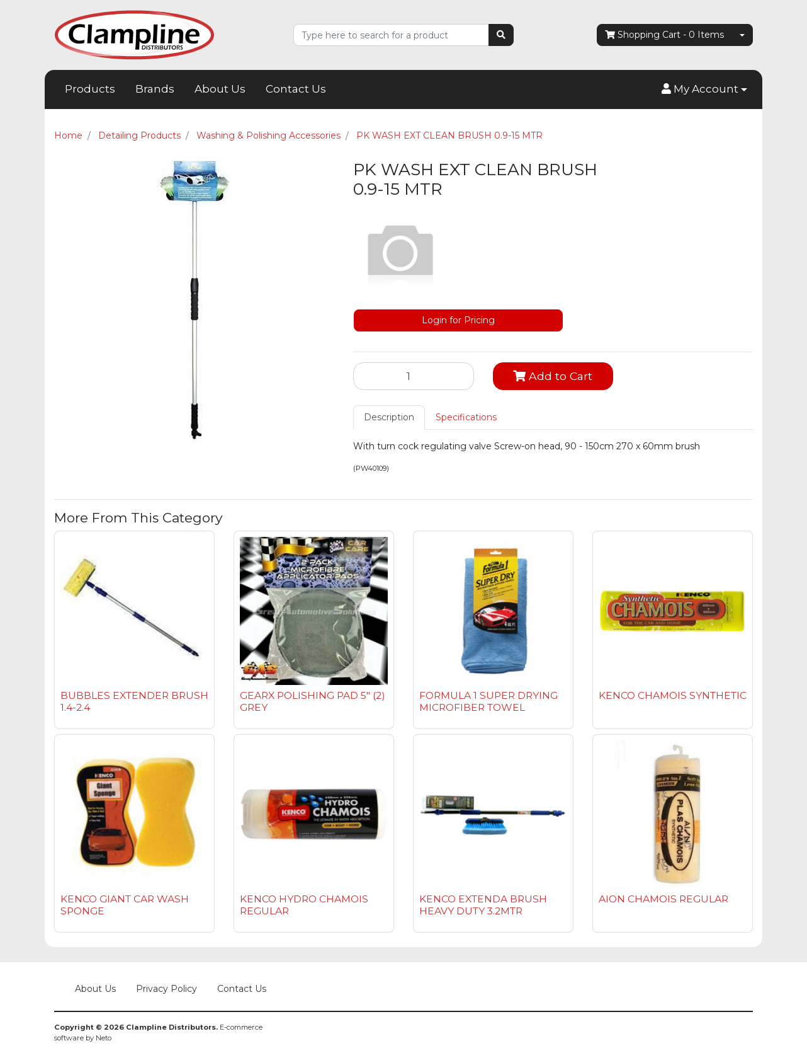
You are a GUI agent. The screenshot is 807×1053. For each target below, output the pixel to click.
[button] (704, 89)
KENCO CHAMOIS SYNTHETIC (673, 695)
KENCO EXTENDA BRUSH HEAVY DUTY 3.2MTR (483, 905)
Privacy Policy (166, 988)
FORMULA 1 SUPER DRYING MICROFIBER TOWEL (488, 701)
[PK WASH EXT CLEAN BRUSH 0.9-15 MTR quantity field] (413, 376)
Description (389, 417)
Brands (154, 89)
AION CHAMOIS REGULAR (663, 899)
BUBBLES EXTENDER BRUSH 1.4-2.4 (134, 701)
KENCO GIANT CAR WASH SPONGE (124, 905)
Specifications (466, 417)
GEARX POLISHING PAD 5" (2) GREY (312, 701)
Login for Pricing (458, 320)
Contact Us (296, 89)
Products (90, 89)
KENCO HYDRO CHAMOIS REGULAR (304, 905)
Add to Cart (552, 376)
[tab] (389, 417)
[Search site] (501, 35)
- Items (664, 35)
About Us (220, 89)
